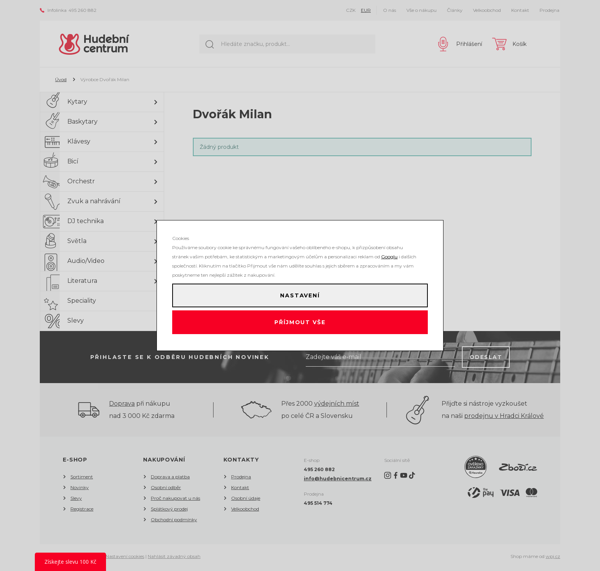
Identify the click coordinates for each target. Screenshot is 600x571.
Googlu (389, 253)
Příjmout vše (300, 324)
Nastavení (300, 293)
